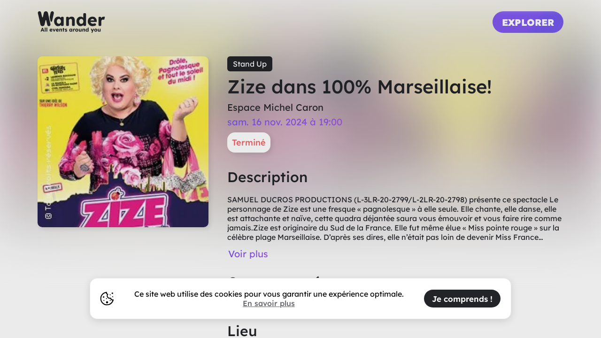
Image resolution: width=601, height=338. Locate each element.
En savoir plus (269, 303)
